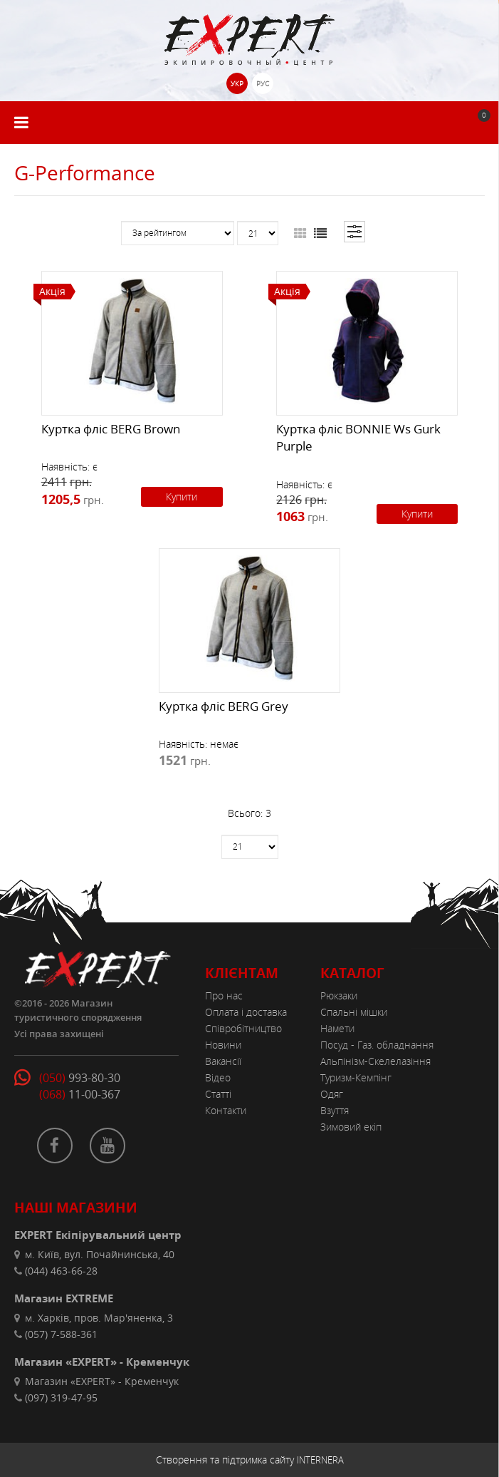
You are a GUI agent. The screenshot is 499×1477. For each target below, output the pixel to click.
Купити (181, 496)
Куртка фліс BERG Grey (223, 706)
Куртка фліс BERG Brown (110, 429)
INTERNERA (320, 1459)
